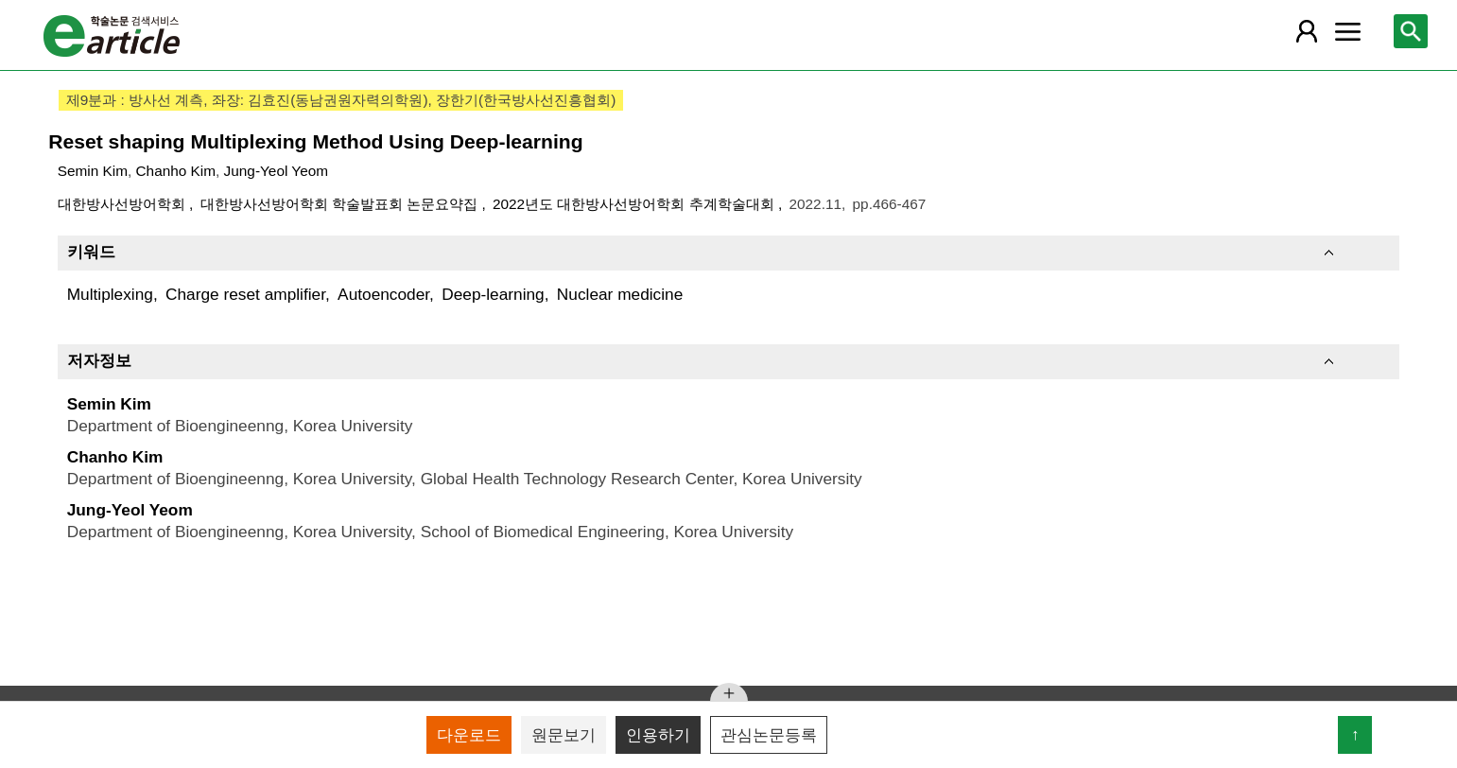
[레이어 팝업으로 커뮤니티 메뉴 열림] (1347, 31)
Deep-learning (493, 294)
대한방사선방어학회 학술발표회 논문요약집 (341, 204)
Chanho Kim (176, 171)
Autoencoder (383, 294)
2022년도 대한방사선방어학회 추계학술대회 (635, 204)
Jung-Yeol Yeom (276, 171)
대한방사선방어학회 (123, 204)
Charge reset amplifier (245, 294)
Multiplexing (110, 294)
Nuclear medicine (620, 294)
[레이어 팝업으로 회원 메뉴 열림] (1307, 31)
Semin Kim (93, 171)
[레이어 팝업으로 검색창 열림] (1411, 31)
